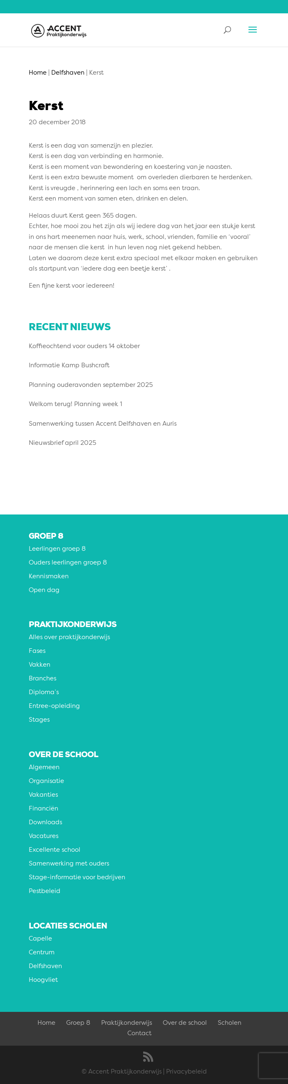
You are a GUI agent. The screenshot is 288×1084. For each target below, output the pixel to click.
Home (46, 1023)
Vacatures (43, 836)
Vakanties (43, 795)
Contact (139, 1034)
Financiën (43, 809)
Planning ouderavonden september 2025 (91, 385)
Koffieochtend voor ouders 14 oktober (84, 347)
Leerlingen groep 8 (57, 549)
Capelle (40, 939)
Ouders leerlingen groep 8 (68, 563)
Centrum (42, 953)
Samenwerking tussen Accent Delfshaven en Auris (102, 424)
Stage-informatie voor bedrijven (77, 878)
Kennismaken (49, 577)
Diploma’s (44, 693)
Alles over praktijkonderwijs (69, 638)
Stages (39, 720)
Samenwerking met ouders (69, 864)
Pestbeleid (44, 891)
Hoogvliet (43, 980)
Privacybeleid (186, 1072)
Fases (37, 651)
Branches (42, 679)
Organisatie (46, 781)
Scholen (229, 1023)
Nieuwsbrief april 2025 (62, 443)
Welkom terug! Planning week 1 (75, 404)
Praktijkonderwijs (126, 1023)
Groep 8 (78, 1023)
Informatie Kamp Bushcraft (69, 366)
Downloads (45, 823)
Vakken (39, 665)
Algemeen (44, 768)
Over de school (185, 1023)
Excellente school (54, 850)
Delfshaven (45, 967)
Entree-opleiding (54, 706)
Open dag (44, 590)
